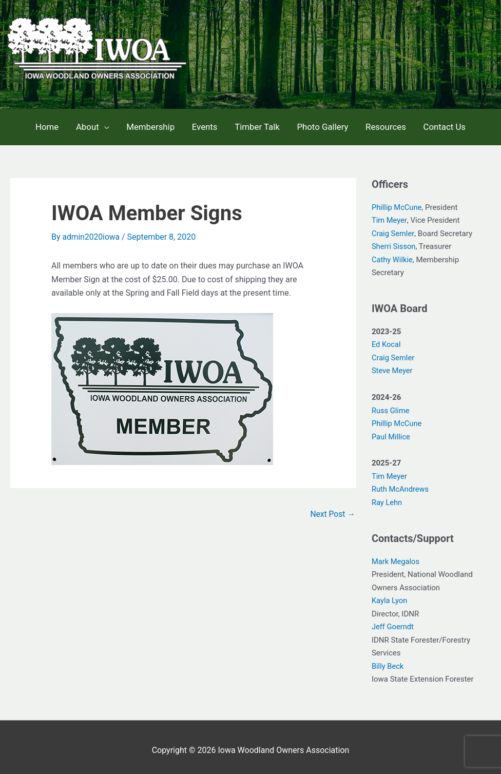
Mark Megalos (396, 555)
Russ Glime (391, 405)
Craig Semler (393, 228)
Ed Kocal (386, 338)
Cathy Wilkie (393, 254)
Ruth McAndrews (401, 483)
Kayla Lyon (390, 594)
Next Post (332, 508)
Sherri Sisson (394, 240)
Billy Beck (388, 660)
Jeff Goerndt (393, 621)
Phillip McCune (397, 201)
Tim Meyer (390, 214)
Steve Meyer (393, 365)
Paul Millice (391, 431)
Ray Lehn (387, 496)
